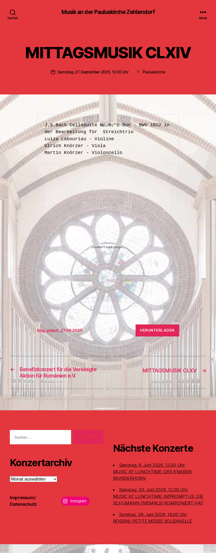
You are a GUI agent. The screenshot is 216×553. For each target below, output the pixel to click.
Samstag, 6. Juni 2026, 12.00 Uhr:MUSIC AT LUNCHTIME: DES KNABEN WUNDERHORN (152, 480)
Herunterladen (157, 330)
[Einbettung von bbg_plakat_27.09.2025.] (108, 247)
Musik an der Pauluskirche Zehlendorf (108, 12)
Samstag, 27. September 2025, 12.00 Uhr (93, 72)
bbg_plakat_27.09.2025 (61, 330)
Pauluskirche (155, 72)
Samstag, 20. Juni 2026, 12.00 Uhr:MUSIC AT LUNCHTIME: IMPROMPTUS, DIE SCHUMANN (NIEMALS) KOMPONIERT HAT (158, 505)
